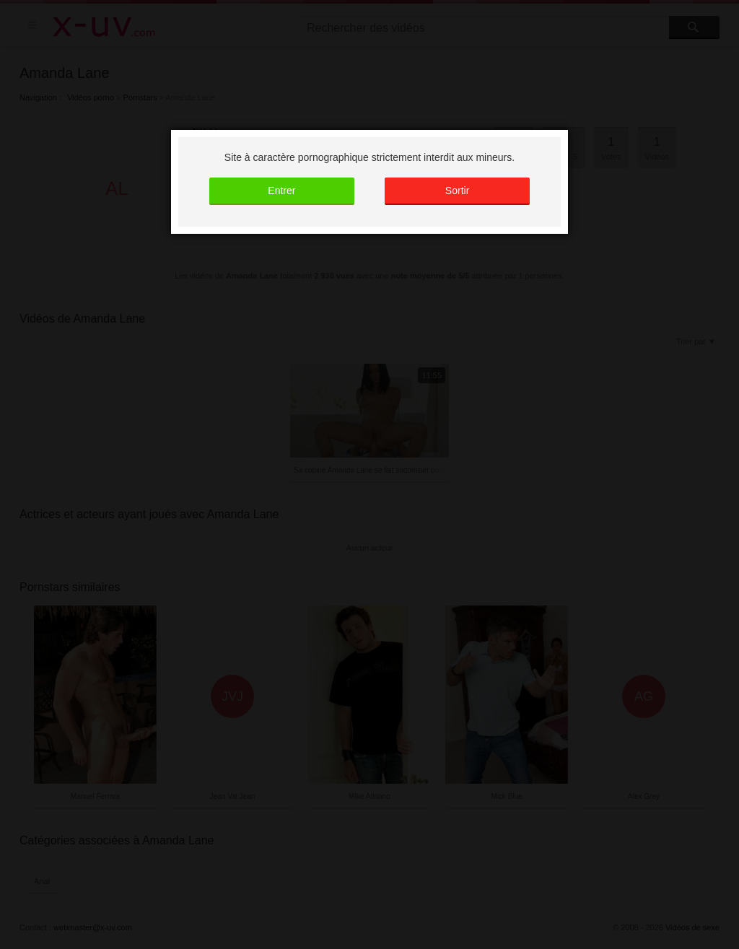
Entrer (281, 190)
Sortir (457, 190)
